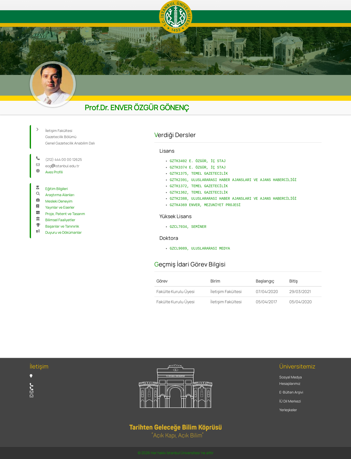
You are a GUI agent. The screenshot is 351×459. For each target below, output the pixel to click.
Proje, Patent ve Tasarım (65, 213)
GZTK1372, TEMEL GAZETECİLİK (199, 186)
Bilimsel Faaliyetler (60, 219)
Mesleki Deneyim (58, 201)
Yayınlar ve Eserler (60, 207)
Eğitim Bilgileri (56, 188)
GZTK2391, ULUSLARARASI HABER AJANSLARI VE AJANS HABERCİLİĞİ (233, 179)
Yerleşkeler (288, 409)
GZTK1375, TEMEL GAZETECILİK (199, 173)
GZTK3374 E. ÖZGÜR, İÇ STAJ (198, 167)
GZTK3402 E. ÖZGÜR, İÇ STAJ (198, 161)
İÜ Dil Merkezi (290, 401)
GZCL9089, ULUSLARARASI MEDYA (200, 248)
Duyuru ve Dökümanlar (63, 232)
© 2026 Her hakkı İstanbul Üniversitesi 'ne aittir (176, 452)
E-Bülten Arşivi (291, 392)
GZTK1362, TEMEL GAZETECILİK (199, 192)
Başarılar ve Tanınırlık (62, 226)
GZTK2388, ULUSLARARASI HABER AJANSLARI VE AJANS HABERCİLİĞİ (233, 198)
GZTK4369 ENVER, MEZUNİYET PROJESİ (205, 205)
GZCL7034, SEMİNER (188, 226)
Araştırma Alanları (59, 194)
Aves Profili (54, 172)
